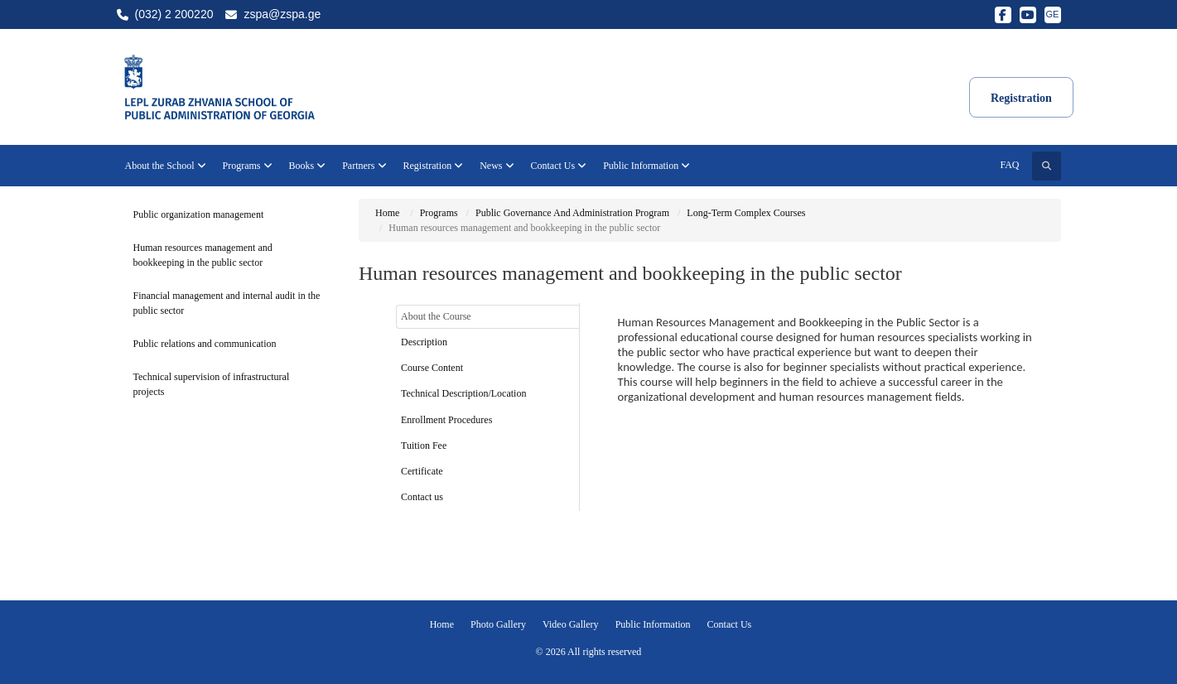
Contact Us (559, 165)
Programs (248, 165)
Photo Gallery (498, 624)
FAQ (1009, 165)
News (497, 165)
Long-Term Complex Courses (746, 213)
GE (1052, 14)
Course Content (432, 367)
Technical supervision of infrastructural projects (211, 384)
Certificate (422, 471)
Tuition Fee (423, 445)
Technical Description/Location (463, 393)
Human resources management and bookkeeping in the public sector (203, 255)
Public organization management (198, 214)
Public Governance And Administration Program (572, 213)
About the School (165, 165)
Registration (433, 165)
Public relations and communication (205, 343)
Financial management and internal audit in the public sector (227, 303)
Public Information (646, 165)
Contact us (422, 497)
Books (307, 165)
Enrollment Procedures (446, 420)
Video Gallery (571, 624)
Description (424, 342)
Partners (364, 165)
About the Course (436, 316)
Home (387, 213)
